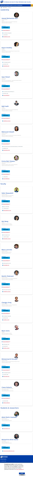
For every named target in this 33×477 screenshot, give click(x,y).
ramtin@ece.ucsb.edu (6, 291)
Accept (22, 473)
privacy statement (19, 469)
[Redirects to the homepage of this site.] (1, 7)
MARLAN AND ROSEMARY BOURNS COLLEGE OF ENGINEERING (11, 5)
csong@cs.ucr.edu (6, 319)
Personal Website (6, 30)
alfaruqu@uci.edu (6, 376)
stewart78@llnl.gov (6, 178)
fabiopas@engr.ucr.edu (7, 210)
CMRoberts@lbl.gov (6, 402)
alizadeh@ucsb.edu (6, 150)
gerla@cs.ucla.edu (6, 348)
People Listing (5, 7)
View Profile (5, 27)
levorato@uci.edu (6, 265)
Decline (22, 474)
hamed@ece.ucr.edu (6, 36)
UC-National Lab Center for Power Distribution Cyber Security (17, 2)
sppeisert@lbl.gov (6, 95)
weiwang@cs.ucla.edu (6, 238)
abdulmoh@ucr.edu (6, 428)
